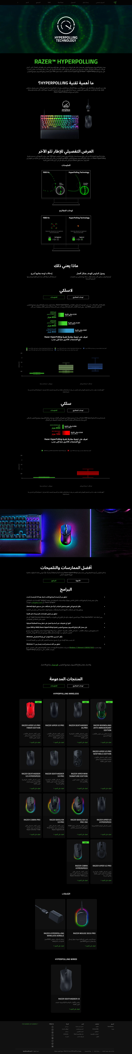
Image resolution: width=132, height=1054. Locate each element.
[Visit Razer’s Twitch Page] (52, 1043)
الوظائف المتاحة (65, 1029)
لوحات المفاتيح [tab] (78, 297)
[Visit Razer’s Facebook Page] (52, 1027)
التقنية (97, 1026)
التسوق (112, 1024)
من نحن (66, 1026)
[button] (17, 2)
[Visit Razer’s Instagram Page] (52, 1030)
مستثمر (66, 1031)
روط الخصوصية (88, 1051)
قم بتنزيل (54, 665)
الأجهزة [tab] (78, 580)
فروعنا (113, 1029)
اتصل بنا (67, 1036)
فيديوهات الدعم (81, 1036)
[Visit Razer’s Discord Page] (52, 1046)
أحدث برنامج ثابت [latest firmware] (36, 602)
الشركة (67, 1024)
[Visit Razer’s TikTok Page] (52, 1041)
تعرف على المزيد (106, 742)
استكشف (97, 1024)
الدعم (83, 1024)
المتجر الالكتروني (80, 1031)
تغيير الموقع (36, 1051)
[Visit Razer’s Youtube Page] (52, 1038)
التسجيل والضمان (79, 1029)
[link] (115, 2)
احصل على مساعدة (79, 1026)
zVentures (65, 1034)
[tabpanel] (66, 307)
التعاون (97, 1036)
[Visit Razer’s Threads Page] (52, 1032)
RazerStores (110, 1026)
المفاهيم (96, 1031)
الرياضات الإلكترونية (94, 1034)
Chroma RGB (95, 1029)
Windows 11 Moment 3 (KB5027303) (81, 647)
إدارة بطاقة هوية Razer (78, 1034)
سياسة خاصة (96, 1051)
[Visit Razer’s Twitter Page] (52, 1035)
